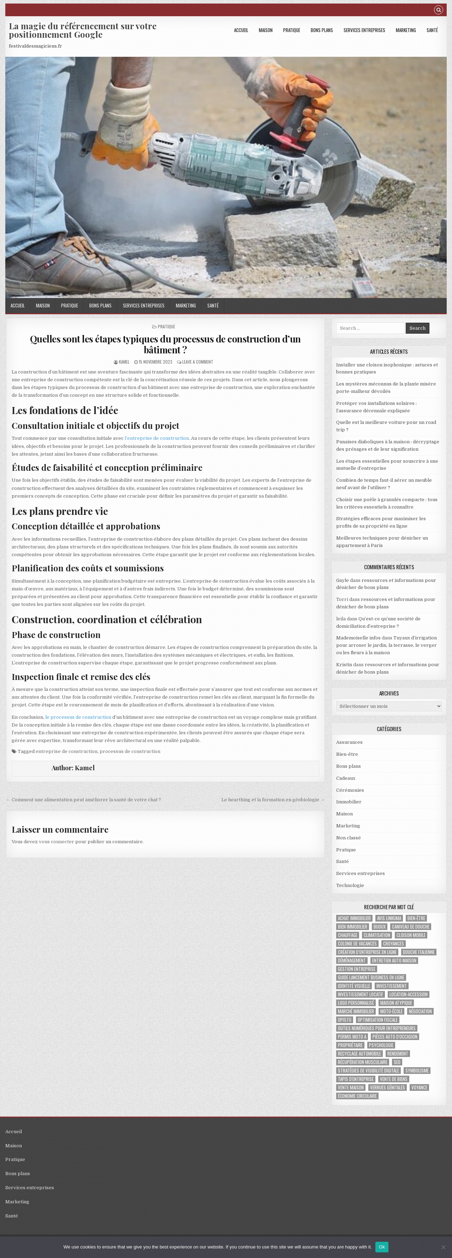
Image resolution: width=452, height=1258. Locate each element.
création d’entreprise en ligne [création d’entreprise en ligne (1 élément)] (367, 952)
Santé (432, 30)
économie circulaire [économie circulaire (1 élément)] (357, 1096)
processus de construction (130, 751)
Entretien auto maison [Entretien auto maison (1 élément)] (394, 960)
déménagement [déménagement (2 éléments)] (352, 960)
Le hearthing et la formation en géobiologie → (273, 799)
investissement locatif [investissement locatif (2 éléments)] (360, 994)
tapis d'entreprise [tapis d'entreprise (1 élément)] (356, 1079)
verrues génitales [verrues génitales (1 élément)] (387, 1087)
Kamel (124, 362)
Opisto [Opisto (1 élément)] (344, 1019)
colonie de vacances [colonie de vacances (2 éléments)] (357, 943)
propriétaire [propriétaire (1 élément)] (350, 1045)
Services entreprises (364, 30)
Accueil (241, 30)
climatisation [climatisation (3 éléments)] (377, 935)
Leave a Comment (197, 362)
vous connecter (56, 841)
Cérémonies (350, 790)
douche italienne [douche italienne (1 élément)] (419, 952)
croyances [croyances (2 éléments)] (393, 943)
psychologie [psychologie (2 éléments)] (381, 1045)
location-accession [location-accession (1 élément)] (408, 994)
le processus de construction (78, 717)
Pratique (291, 30)
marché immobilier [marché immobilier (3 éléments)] (356, 1011)
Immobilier (349, 801)
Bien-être (347, 754)
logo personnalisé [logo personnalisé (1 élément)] (356, 1002)
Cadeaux (345, 778)
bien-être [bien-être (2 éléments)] (416, 918)
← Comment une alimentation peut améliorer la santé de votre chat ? (83, 799)
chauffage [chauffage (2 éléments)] (347, 935)
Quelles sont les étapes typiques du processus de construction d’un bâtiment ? (165, 344)
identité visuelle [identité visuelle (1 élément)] (354, 986)
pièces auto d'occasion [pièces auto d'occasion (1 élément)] (395, 1036)
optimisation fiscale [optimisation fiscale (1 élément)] (378, 1019)
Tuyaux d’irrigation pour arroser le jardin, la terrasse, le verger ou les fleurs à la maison (386, 645)
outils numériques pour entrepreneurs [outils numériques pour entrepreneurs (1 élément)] (377, 1028)
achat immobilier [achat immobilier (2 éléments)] (354, 918)
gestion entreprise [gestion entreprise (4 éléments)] (356, 969)
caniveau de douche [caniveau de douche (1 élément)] (410, 926)
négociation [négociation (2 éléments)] (420, 1011)
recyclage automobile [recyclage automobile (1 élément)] (359, 1053)
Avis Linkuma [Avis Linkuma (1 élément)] (389, 918)
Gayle (342, 580)
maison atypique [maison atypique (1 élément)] (396, 1002)
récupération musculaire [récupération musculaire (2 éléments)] (362, 1062)
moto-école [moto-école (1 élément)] (391, 1011)
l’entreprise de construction (157, 438)
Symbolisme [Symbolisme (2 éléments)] (417, 1070)
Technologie (350, 885)
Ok (382, 1247)
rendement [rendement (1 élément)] (397, 1053)
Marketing (406, 30)
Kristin (344, 664)
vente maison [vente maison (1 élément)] (351, 1087)
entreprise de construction (66, 751)
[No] (443, 1247)
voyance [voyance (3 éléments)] (419, 1087)
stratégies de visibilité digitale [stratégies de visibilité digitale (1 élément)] (368, 1070)
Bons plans (322, 30)
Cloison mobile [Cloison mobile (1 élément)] (411, 935)
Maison (266, 30)
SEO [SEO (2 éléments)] (397, 1062)
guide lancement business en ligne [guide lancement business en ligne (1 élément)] (371, 977)
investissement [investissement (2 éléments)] (391, 986)
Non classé (348, 837)
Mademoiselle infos (358, 637)
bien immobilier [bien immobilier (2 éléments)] (352, 926)
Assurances (349, 742)
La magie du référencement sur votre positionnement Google (82, 30)
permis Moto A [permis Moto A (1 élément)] (352, 1036)
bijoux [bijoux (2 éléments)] (380, 926)
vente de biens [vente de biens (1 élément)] (394, 1079)
